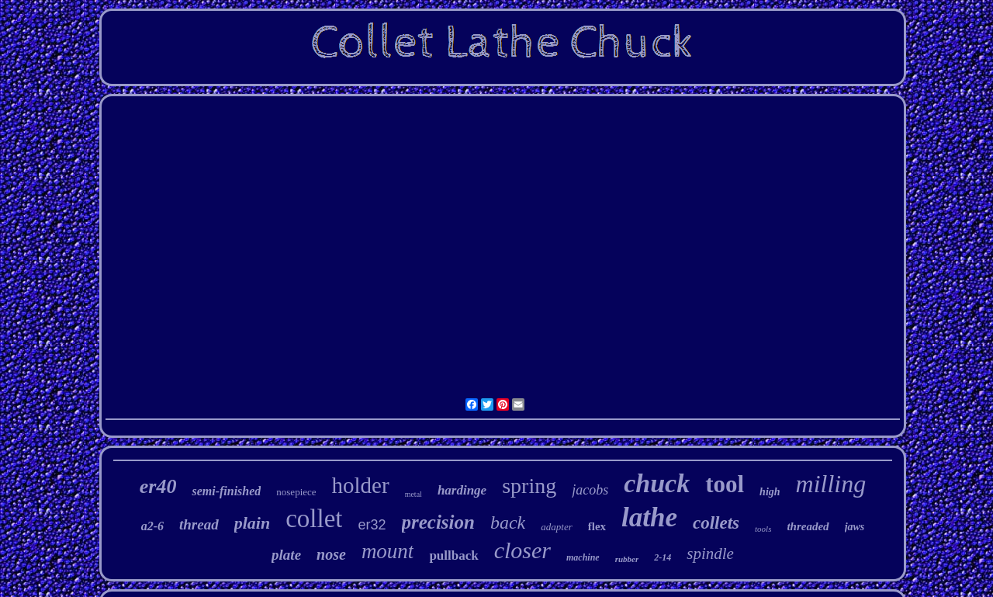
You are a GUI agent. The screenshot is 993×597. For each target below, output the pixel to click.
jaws (855, 527)
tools (763, 528)
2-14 (662, 557)
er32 (372, 525)
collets (716, 523)
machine (583, 557)
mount (388, 551)
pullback (453, 555)
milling (831, 484)
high (769, 492)
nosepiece (296, 492)
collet (313, 519)
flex (597, 526)
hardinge (462, 490)
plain (252, 523)
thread (199, 524)
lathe (649, 517)
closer (522, 550)
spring (529, 486)
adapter (556, 527)
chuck (657, 483)
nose (331, 554)
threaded (808, 526)
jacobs (590, 490)
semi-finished (226, 491)
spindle (710, 553)
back (507, 522)
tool (724, 484)
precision (438, 522)
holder (360, 485)
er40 (158, 486)
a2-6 (152, 526)
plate (286, 555)
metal (413, 494)
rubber (627, 559)
